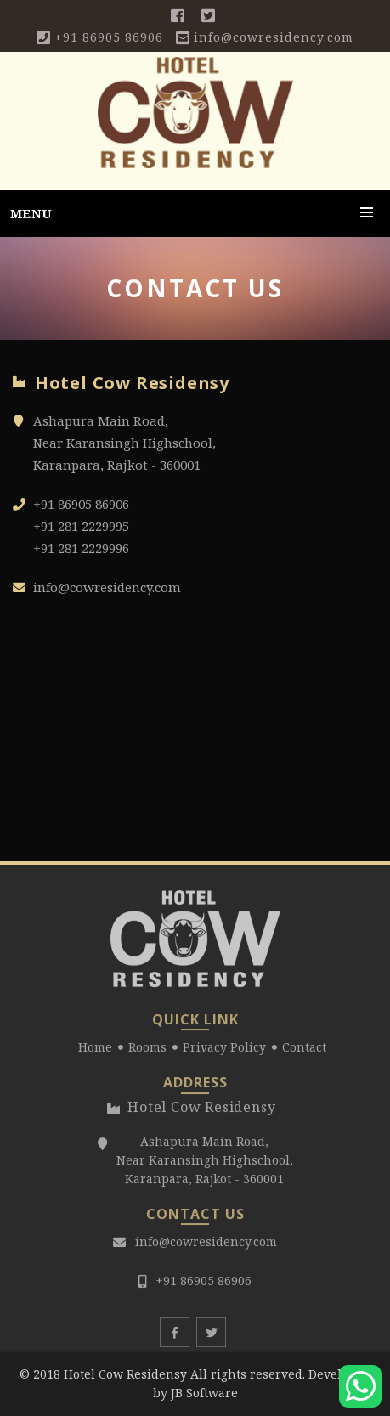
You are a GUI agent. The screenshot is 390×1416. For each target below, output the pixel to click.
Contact (304, 1051)
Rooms (147, 1051)
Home (95, 1051)
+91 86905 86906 (108, 37)
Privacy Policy (224, 1051)
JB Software (204, 1393)
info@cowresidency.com (273, 37)
